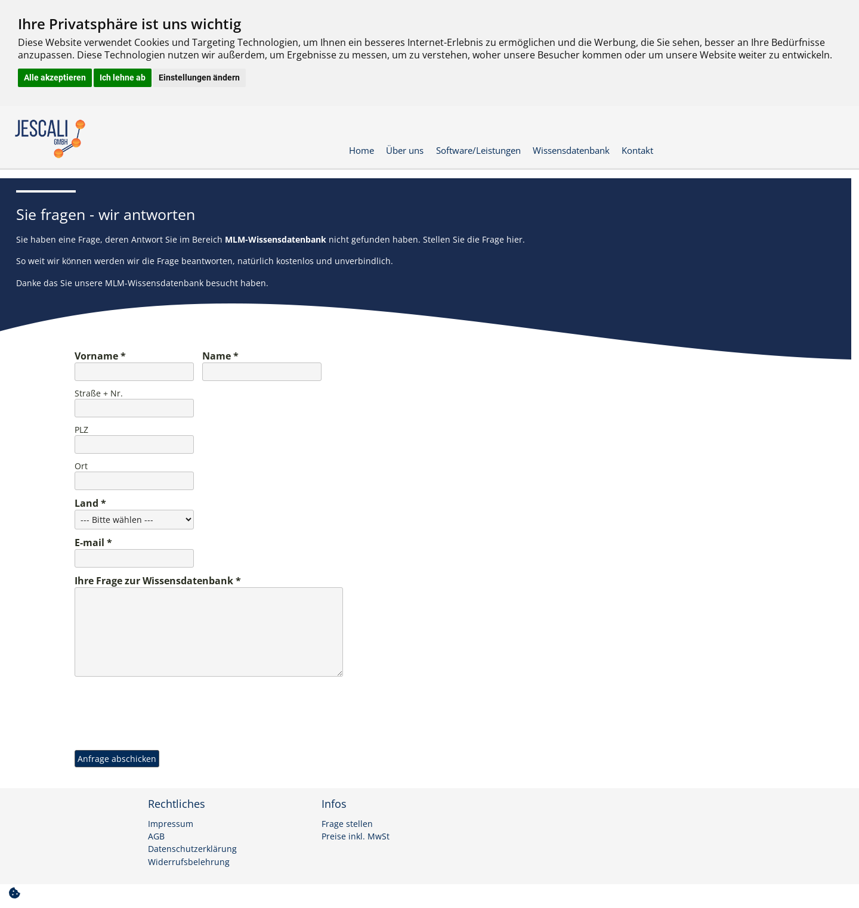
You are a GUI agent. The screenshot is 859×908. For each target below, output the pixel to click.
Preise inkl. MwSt (356, 836)
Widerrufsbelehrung (189, 862)
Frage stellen (347, 824)
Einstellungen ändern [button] (199, 77)
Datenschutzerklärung (192, 849)
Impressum (170, 824)
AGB (156, 836)
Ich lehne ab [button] (123, 77)
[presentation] (165, 704)
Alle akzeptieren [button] (55, 77)
